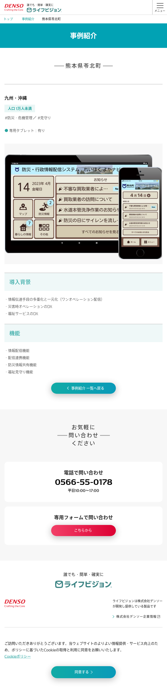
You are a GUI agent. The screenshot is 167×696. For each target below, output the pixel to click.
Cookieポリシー (17, 656)
